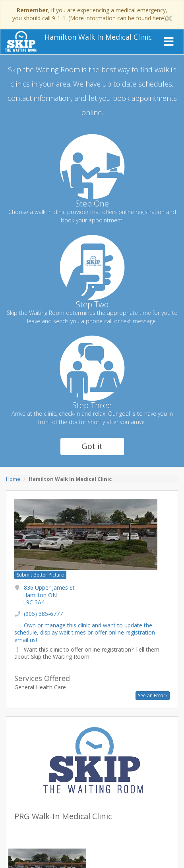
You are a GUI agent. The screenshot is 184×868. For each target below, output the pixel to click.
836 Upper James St (49, 595)
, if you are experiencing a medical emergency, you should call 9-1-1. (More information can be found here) (89, 14)
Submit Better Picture (40, 574)
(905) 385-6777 (43, 613)
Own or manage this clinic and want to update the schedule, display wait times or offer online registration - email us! (86, 632)
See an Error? (152, 695)
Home (13, 478)
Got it (92, 446)
